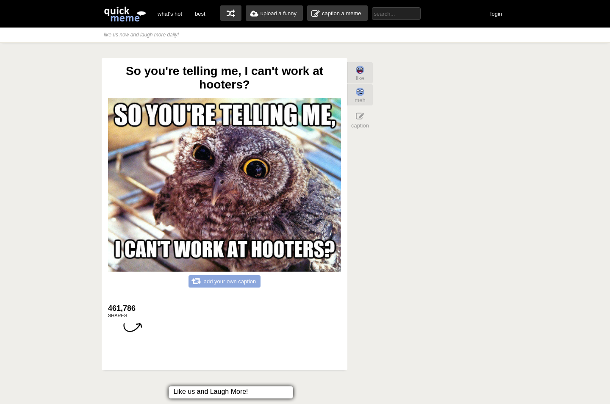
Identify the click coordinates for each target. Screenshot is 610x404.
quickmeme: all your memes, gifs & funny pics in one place (125, 14)
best (200, 14)
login (496, 14)
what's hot (170, 14)
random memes (230, 13)
